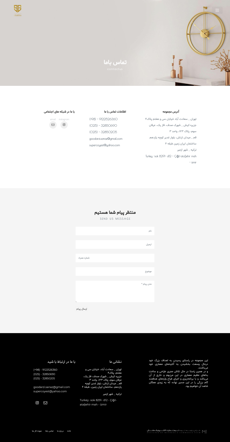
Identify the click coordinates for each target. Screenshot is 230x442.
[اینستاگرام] (64, 133)
